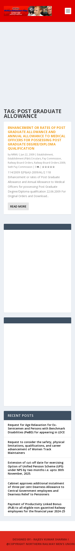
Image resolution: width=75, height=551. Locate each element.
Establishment (45, 154)
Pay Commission (51, 158)
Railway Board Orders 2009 (49, 162)
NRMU (14, 154)
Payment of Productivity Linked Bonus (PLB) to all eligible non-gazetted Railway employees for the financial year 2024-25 (36, 507)
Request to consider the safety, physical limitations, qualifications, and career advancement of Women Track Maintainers (36, 447)
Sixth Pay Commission (20, 167)
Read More (18, 206)
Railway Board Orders (20, 162)
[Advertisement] (37, 61)
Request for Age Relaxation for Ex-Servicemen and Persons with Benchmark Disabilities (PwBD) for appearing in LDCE (36, 428)
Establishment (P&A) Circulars (24, 158)
